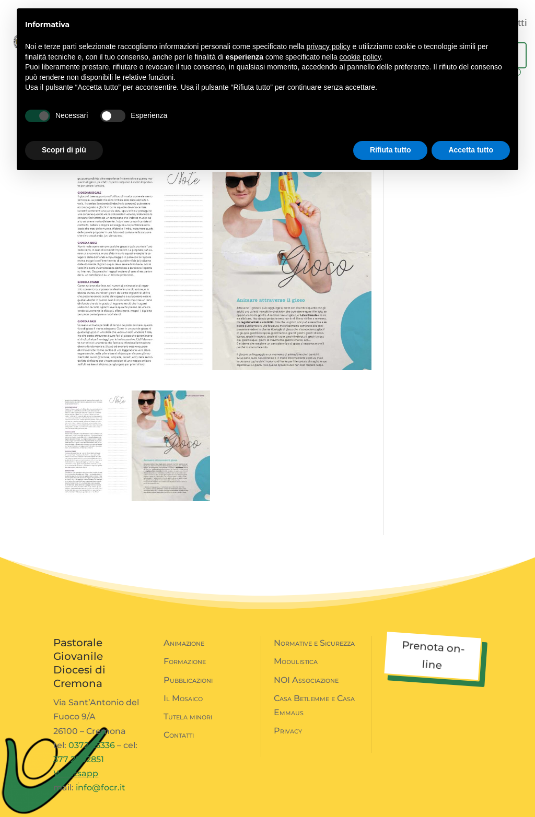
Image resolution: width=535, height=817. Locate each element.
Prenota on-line (433, 654)
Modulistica (296, 661)
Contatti (179, 735)
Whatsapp (75, 773)
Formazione (185, 661)
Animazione (184, 643)
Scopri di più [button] (64, 150)
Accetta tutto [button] (470, 150)
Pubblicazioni (188, 680)
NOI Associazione (306, 680)
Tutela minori (188, 716)
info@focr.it (100, 787)
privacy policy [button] (329, 46)
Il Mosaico (183, 698)
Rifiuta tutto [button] (390, 150)
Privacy (288, 731)
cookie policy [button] (360, 57)
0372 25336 (91, 745)
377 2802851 (78, 759)
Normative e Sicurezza (314, 643)
